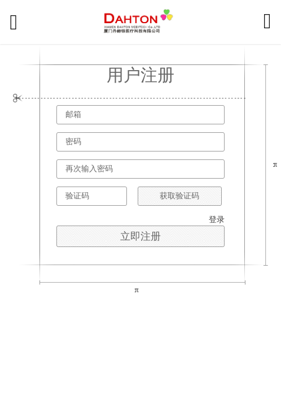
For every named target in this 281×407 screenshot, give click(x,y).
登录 (217, 219)
